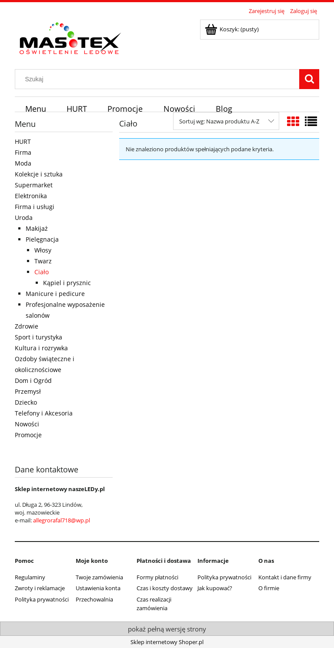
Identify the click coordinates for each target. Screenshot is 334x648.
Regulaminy (30, 577)
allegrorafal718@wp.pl (61, 520)
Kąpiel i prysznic (67, 283)
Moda (23, 163)
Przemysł (28, 391)
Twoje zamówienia (99, 577)
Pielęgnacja (42, 239)
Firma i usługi (34, 207)
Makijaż (37, 228)
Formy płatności (157, 577)
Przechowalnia (94, 599)
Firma (23, 152)
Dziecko (26, 402)
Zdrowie (26, 326)
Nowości (27, 424)
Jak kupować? (214, 588)
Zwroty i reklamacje (40, 588)
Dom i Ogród (33, 380)
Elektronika (31, 196)
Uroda (24, 217)
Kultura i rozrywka (41, 348)
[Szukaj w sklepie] (159, 79)
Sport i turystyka (38, 337)
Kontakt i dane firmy (284, 577)
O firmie (268, 588)
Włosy (42, 250)
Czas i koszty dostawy (165, 588)
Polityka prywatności (42, 599)
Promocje (28, 435)
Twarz (43, 261)
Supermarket (34, 185)
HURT (23, 141)
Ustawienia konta (98, 588)
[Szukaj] (309, 79)
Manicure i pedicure (55, 293)
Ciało (41, 272)
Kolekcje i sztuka (39, 174)
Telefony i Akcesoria (44, 413)
